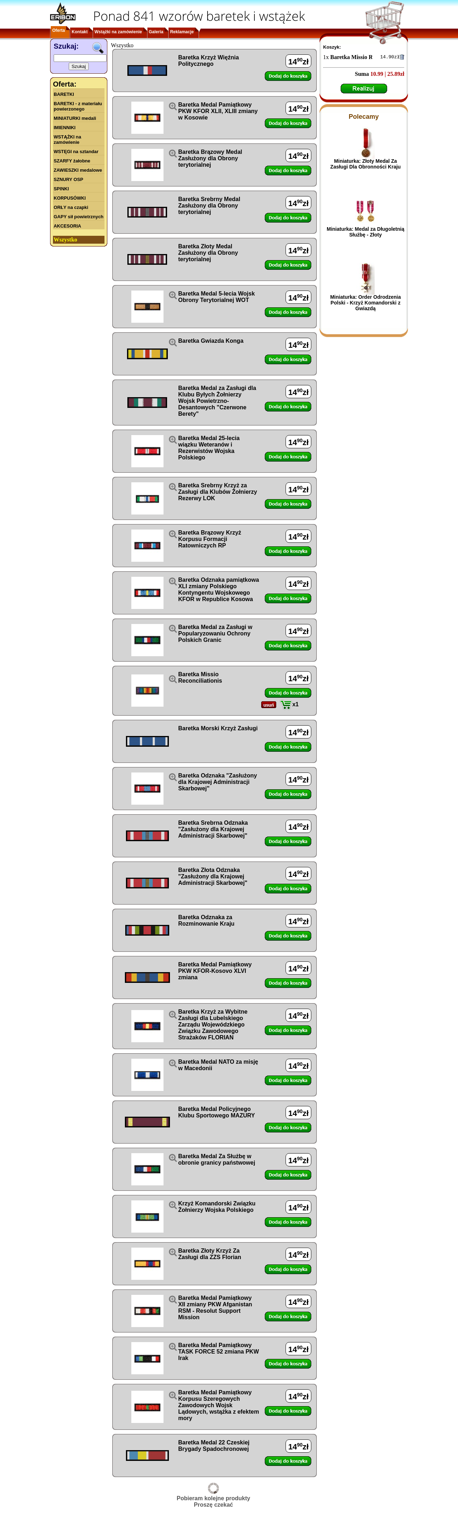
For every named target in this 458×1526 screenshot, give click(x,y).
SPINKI (61, 188)
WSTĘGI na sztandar (76, 151)
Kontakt (80, 31)
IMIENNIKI (64, 127)
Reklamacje (182, 31)
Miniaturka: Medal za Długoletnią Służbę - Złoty (365, 233)
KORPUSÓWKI (70, 198)
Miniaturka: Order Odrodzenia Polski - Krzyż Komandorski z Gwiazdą (365, 303)
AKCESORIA (67, 226)
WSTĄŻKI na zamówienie (67, 139)
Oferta (58, 30)
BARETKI (64, 94)
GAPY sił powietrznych (78, 216)
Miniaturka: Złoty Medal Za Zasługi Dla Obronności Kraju (365, 165)
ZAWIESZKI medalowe (78, 170)
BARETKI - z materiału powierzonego (78, 106)
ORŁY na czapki (71, 207)
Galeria (156, 31)
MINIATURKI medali (75, 118)
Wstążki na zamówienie (118, 31)
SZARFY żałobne (72, 161)
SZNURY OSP (68, 179)
